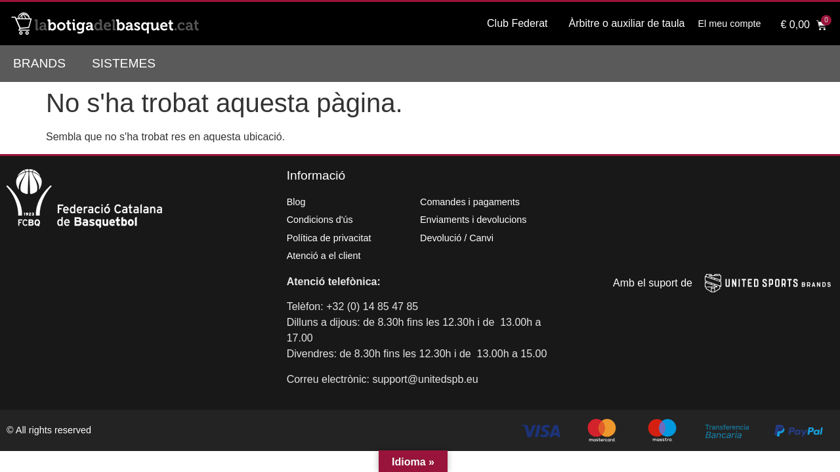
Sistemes (124, 63)
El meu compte (729, 23)
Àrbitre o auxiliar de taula (627, 23)
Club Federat (517, 23)
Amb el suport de (652, 282)
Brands (39, 63)
